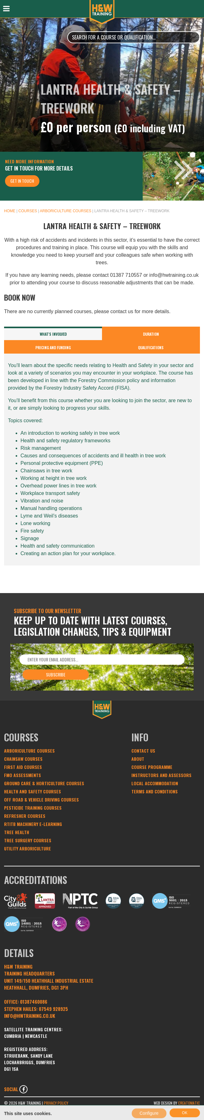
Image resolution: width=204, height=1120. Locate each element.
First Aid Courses (23, 767)
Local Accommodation (154, 783)
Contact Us (143, 750)
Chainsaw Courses (23, 758)
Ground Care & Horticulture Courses (44, 783)
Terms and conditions (154, 791)
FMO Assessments (22, 775)
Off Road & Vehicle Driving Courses (41, 799)
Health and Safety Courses (32, 791)
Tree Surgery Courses (27, 840)
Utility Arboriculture (27, 848)
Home (9, 211)
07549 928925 (53, 1008)
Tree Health (16, 832)
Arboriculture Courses (65, 211)
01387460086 (33, 1001)
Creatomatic (189, 1103)
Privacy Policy (56, 1103)
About (137, 758)
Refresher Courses (24, 815)
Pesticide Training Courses (33, 807)
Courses (27, 211)
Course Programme (151, 767)
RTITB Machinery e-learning (33, 824)
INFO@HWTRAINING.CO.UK (29, 1015)
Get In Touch (22, 180)
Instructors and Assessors (161, 775)
